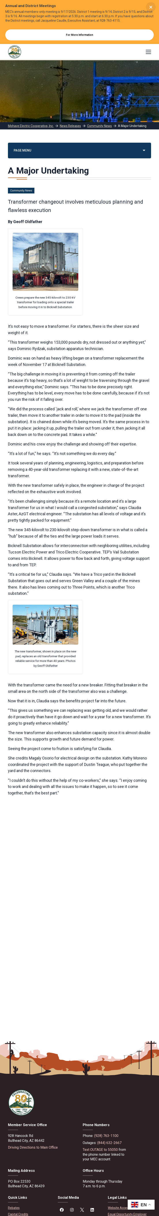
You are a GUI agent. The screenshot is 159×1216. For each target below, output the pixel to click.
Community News (21, 190)
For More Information (79, 34)
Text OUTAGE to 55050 (100, 1150)
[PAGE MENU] (79, 150)
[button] (141, 1205)
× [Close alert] (151, 7)
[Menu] (148, 52)
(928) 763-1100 (106, 1136)
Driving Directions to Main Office (33, 1147)
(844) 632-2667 (109, 1143)
